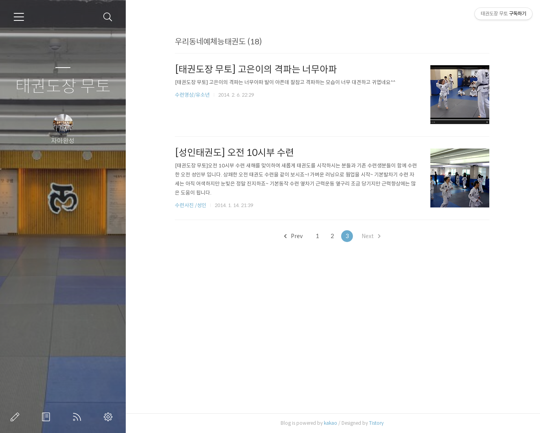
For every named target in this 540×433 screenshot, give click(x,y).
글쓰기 (16, 417)
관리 (109, 417)
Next (371, 236)
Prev (293, 236)
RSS (78, 417)
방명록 (47, 417)
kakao (330, 423)
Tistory (376, 423)
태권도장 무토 (63, 86)
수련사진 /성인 (191, 205)
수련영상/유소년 (193, 95)
